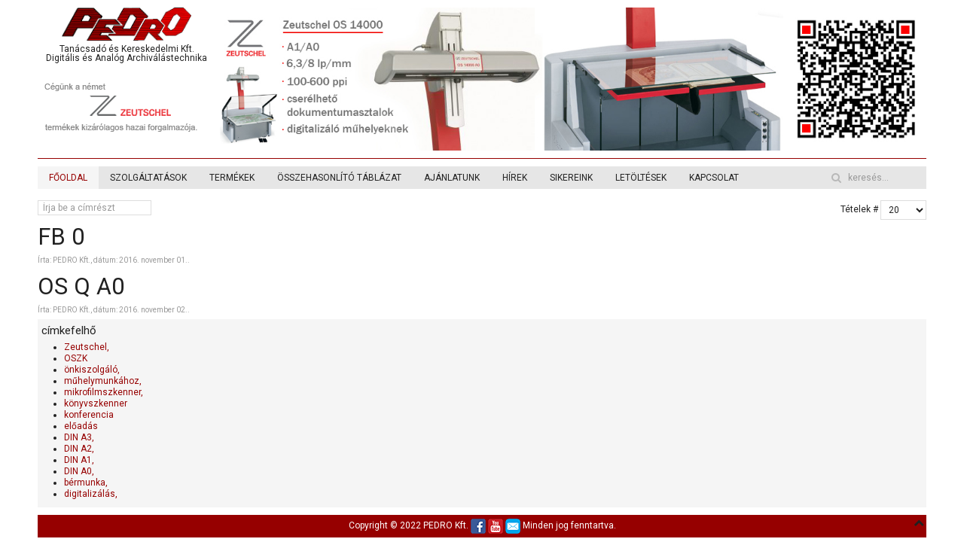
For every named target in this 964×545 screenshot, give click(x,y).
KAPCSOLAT (714, 177)
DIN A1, (79, 460)
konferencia (89, 415)
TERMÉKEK (232, 177)
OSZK (75, 358)
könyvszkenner (95, 403)
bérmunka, (86, 482)
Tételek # (859, 209)
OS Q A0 (81, 286)
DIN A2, (79, 448)
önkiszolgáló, (92, 369)
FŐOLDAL (68, 177)
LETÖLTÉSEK (641, 177)
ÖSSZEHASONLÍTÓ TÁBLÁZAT (339, 177)
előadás (81, 426)
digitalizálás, (90, 494)
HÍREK (514, 177)
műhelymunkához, (103, 381)
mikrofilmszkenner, (103, 392)
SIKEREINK (571, 177)
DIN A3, (79, 437)
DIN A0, (79, 471)
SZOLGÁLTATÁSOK (148, 177)
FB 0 (61, 237)
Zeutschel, (86, 347)
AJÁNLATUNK (452, 177)
